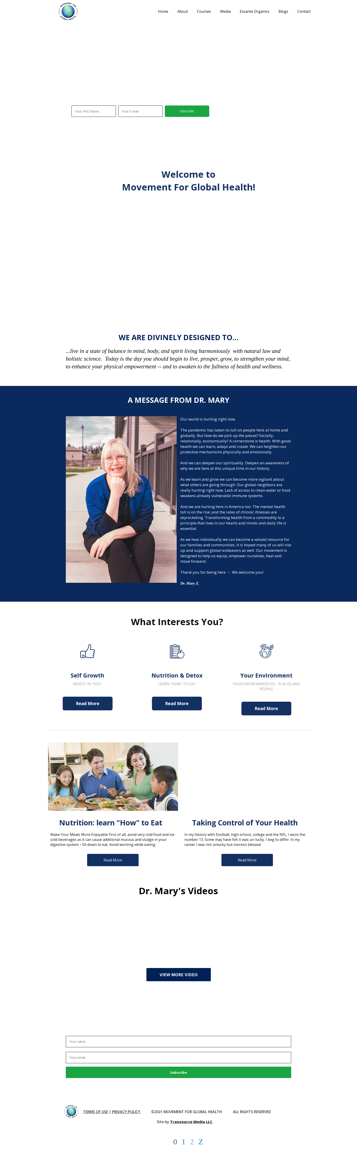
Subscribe (187, 111)
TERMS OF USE (95, 1111)
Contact (304, 11)
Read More (77, 703)
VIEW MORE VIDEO (179, 974)
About (182, 11)
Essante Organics (254, 11)
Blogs (283, 11)
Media (225, 11)
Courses (204, 11)
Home (163, 11)
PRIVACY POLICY (126, 1111)
